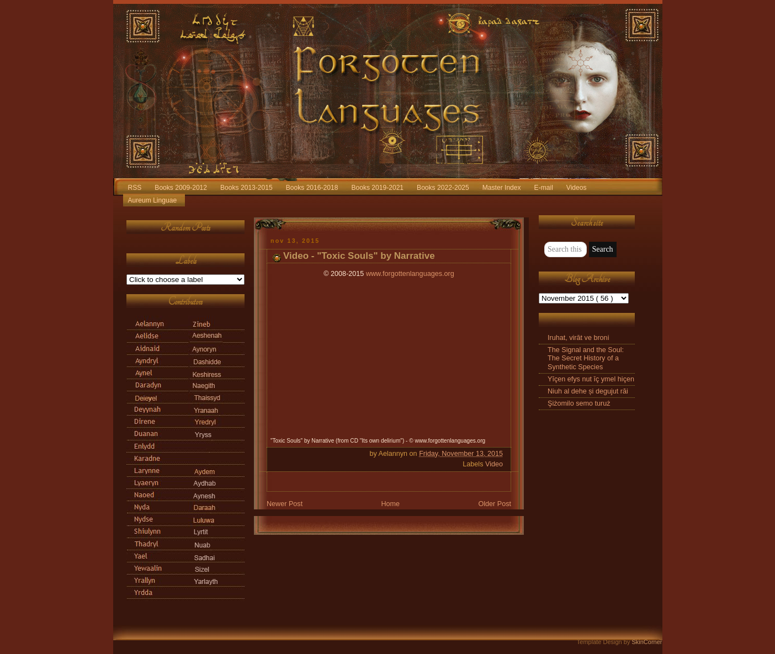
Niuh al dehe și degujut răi (588, 391)
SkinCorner (646, 642)
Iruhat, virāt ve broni (578, 338)
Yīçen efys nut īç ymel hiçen (591, 379)
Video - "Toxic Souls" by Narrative (359, 256)
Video (494, 464)
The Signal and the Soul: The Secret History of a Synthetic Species (586, 358)
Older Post (494, 504)
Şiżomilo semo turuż (579, 403)
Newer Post (284, 504)
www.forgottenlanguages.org (410, 274)
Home (390, 504)
